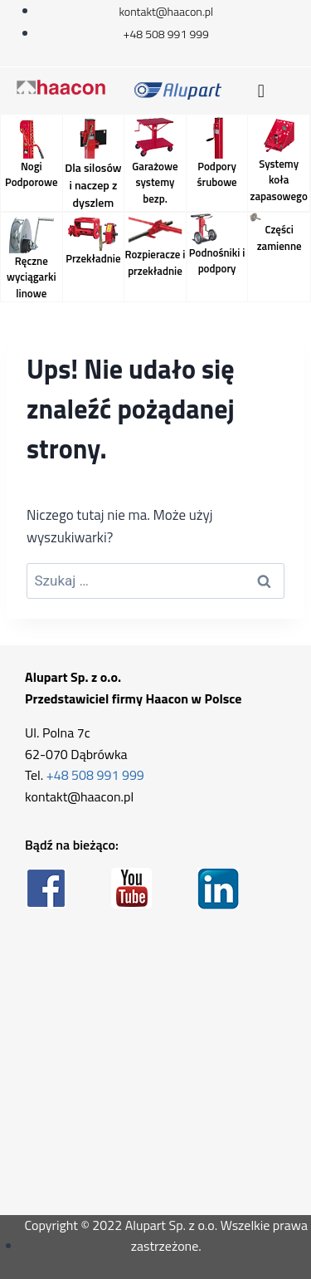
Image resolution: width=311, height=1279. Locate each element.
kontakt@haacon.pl (79, 796)
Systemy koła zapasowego (278, 179)
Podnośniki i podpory (217, 260)
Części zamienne (279, 237)
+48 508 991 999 (95, 775)
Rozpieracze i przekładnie (154, 262)
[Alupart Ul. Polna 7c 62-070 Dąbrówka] (155, 1063)
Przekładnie (93, 258)
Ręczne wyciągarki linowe (31, 276)
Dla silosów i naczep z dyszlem (93, 185)
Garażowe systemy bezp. (154, 182)
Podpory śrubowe (216, 174)
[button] (261, 91)
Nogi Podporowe (31, 174)
